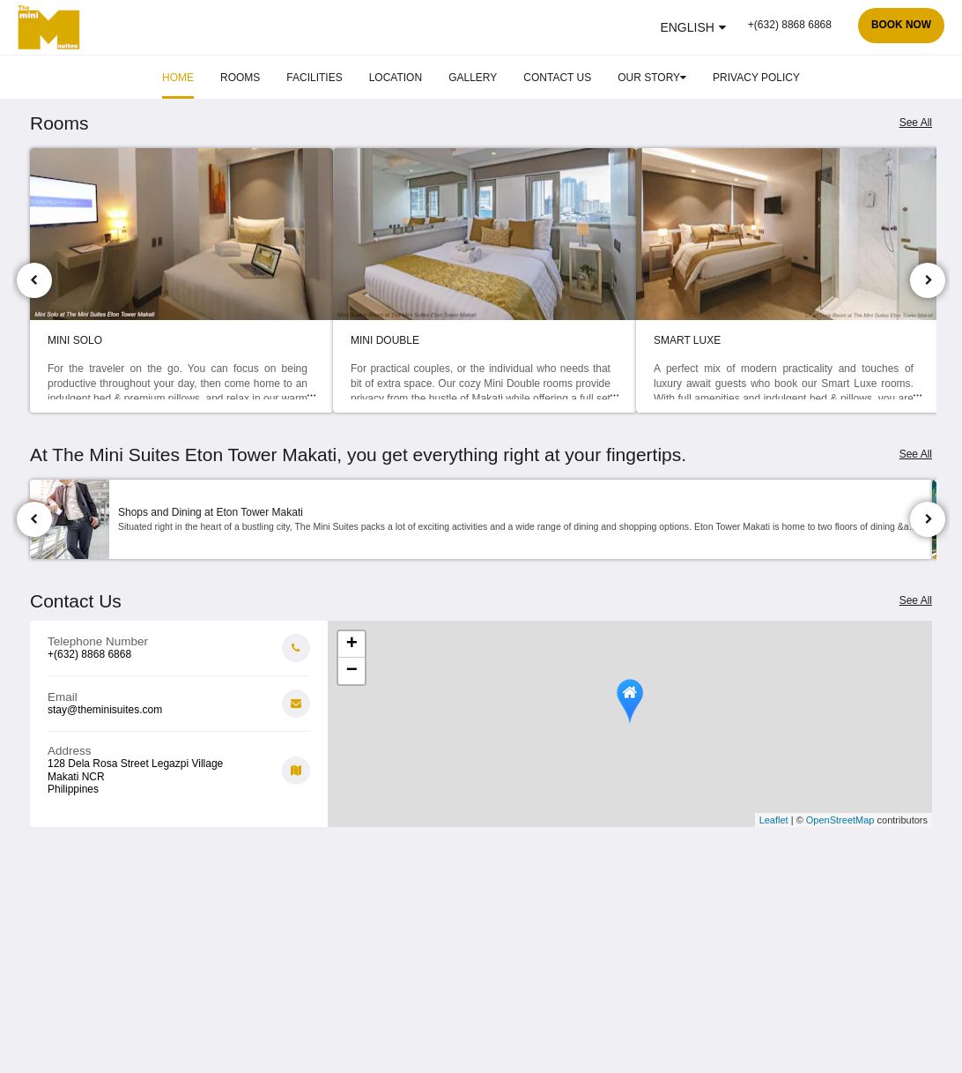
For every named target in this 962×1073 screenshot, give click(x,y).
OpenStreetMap (840, 820)
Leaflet (773, 820)
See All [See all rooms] (915, 122)
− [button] (352, 671)
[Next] (927, 280)
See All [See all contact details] (915, 600)
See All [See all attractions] (915, 454)
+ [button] (352, 644)
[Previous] (34, 280)
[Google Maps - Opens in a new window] (179, 763)
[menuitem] (178, 78)
